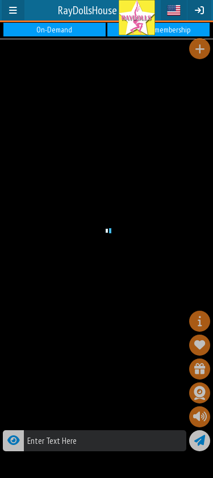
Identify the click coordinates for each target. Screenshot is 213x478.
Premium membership (158, 29)
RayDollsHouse (87, 10)
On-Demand (54, 29)
